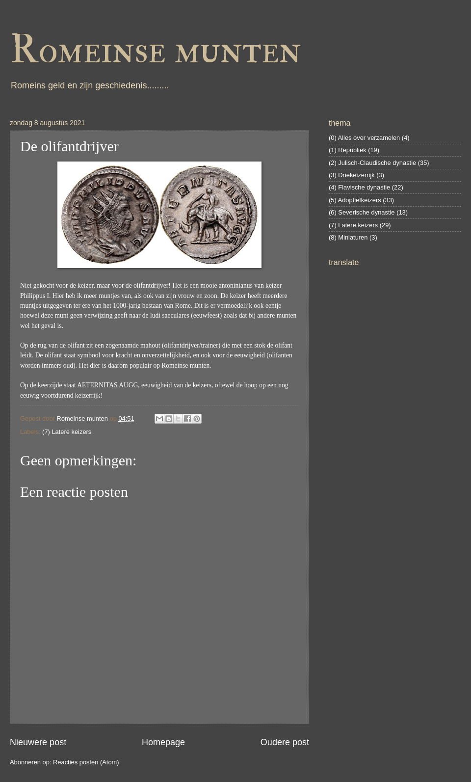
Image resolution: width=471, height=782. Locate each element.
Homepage (163, 742)
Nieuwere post (38, 742)
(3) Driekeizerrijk (352, 175)
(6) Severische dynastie (362, 212)
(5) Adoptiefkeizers (355, 200)
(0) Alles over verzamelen (364, 137)
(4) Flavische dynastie (359, 187)
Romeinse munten (155, 50)
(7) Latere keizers (66, 431)
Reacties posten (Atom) (86, 762)
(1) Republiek (347, 150)
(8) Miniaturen (348, 237)
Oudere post (285, 742)
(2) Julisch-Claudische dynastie (372, 162)
